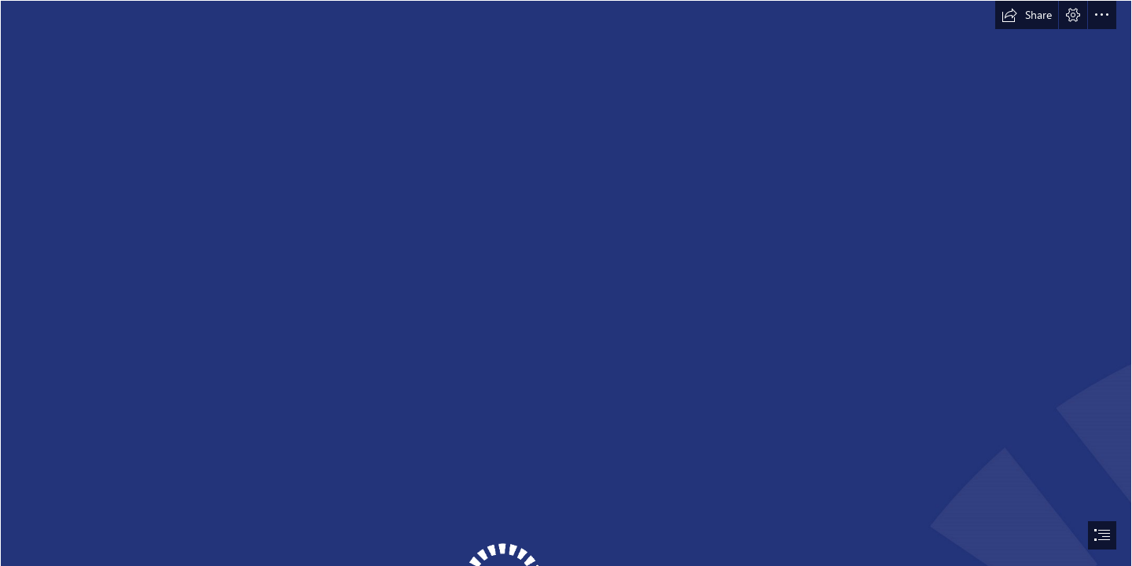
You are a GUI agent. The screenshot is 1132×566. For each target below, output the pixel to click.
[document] (566, 283)
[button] (1026, 15)
